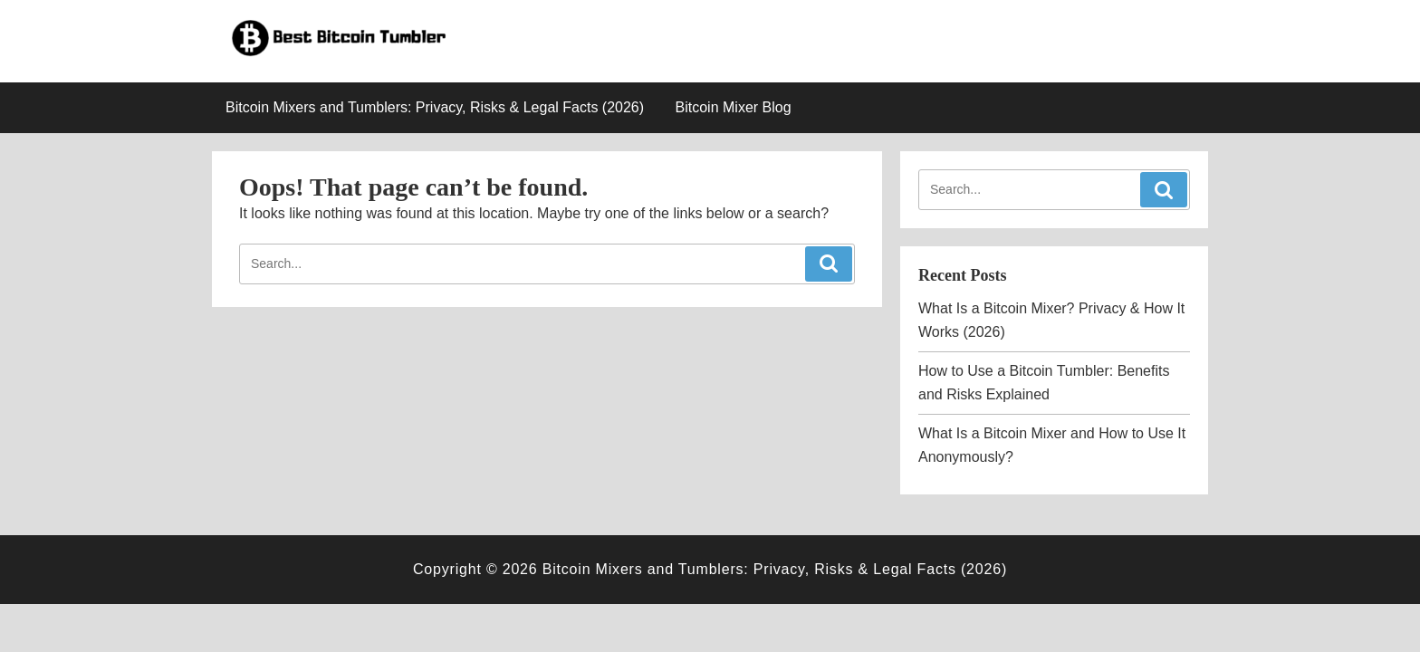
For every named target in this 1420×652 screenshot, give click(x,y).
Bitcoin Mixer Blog (734, 107)
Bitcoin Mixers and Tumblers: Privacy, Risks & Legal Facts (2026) (434, 107)
